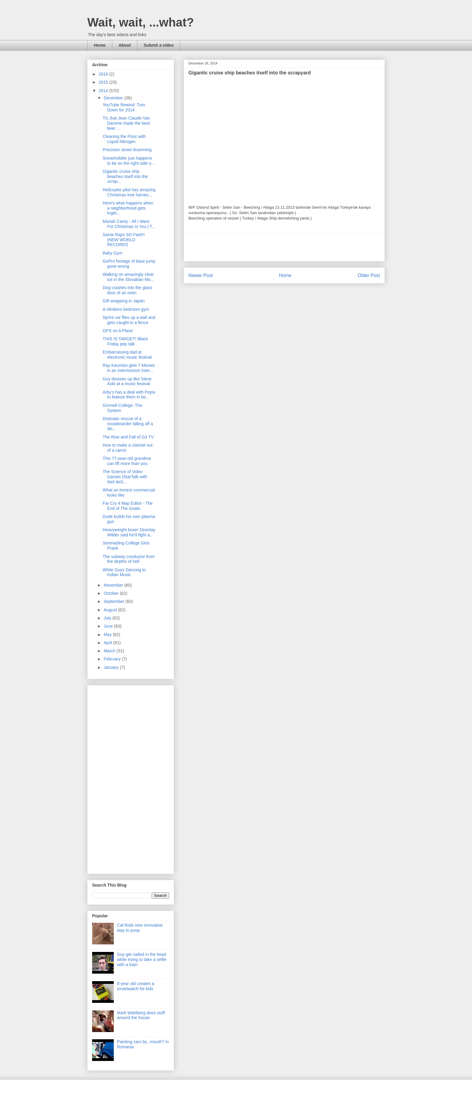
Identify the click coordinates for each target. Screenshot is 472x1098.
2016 (104, 74)
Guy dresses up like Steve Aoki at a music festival (127, 381)
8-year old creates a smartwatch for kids (135, 986)
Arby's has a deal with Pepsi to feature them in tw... (129, 395)
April (108, 642)
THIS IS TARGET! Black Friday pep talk (125, 341)
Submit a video (159, 45)
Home (100, 45)
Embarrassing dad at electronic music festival (127, 355)
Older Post (369, 275)
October (112, 593)
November (114, 585)
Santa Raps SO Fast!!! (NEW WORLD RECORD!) (124, 239)
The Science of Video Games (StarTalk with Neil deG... (125, 476)
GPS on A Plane (118, 330)
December (114, 97)
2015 (104, 82)
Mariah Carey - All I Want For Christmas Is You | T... (129, 224)
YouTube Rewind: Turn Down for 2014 (124, 107)
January (112, 667)
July (108, 618)
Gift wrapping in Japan (123, 300)
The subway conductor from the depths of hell (129, 559)
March (110, 650)
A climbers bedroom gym (126, 309)
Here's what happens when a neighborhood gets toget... (128, 208)
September (114, 601)
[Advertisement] (284, 248)
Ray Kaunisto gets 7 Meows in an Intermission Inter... (129, 368)
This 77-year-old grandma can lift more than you (127, 461)
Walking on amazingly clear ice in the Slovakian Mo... (128, 277)
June (109, 626)
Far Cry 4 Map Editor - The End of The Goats (128, 506)
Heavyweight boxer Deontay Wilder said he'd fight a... (129, 532)
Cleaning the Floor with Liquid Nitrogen (124, 139)
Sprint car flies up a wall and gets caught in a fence (129, 320)
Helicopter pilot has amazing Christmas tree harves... (129, 192)
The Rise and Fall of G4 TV (128, 437)
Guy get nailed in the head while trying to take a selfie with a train (141, 959)
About (125, 45)
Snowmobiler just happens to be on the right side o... (129, 161)
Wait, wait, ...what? (140, 22)
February (113, 659)
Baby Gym (112, 253)
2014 (104, 90)
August (111, 609)
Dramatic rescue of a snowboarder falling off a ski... (128, 423)
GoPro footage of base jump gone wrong (129, 264)
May (108, 634)
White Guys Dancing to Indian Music (124, 572)
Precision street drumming (127, 149)
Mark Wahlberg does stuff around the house (141, 1015)
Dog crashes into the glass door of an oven (127, 290)
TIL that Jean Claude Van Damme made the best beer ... (126, 123)
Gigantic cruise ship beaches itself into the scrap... (125, 176)
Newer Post (200, 275)
